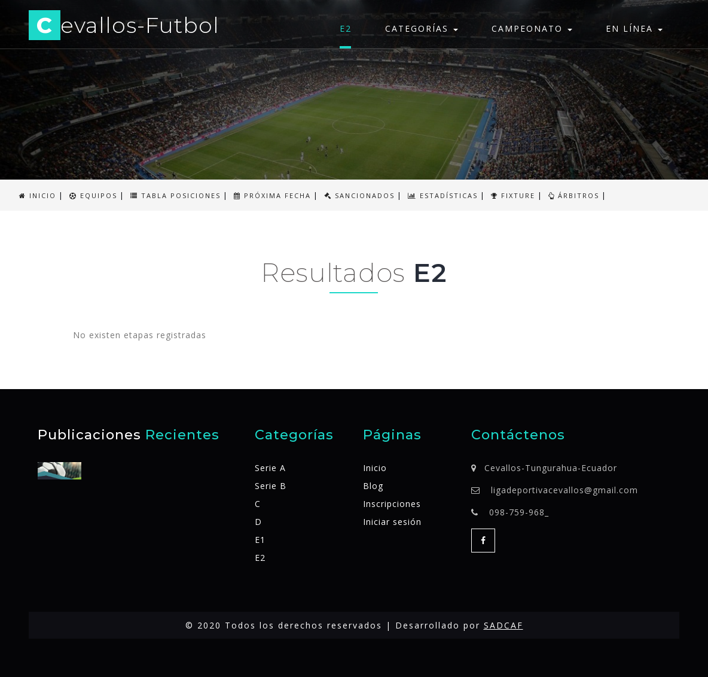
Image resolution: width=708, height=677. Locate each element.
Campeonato (532, 28)
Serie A (270, 467)
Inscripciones (392, 503)
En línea (634, 28)
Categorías (421, 28)
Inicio (375, 467)
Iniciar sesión (392, 521)
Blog (373, 485)
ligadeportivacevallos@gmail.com (564, 490)
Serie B (270, 485)
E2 (346, 28)
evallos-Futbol (124, 27)
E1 (260, 539)
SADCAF (503, 625)
